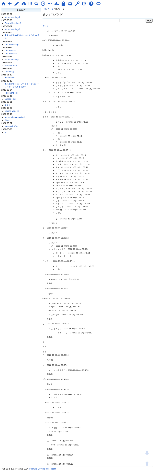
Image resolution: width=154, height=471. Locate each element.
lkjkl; (7, 120)
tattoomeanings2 (12, 17)
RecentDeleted (12, 93)
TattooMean (10, 50)
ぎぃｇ (50, 9)
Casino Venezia (12, 111)
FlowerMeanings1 (13, 23)
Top (44, 9)
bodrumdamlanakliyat (15, 117)
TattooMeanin (11, 53)
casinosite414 (11, 126)
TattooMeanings (12, 44)
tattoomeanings (12, 59)
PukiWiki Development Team (42, 469)
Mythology (9, 72)
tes (6, 132)
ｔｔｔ (8, 105)
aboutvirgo (9, 78)
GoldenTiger (10, 99)
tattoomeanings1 (12, 29)
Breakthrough (11, 66)
